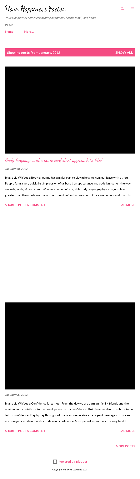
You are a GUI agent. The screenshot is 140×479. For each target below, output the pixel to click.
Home (9, 31)
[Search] (122, 7)
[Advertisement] (70, 255)
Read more (126, 205)
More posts (125, 446)
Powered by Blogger (70, 462)
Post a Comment (32, 205)
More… (29, 31)
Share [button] (10, 205)
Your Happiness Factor (35, 8)
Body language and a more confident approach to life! (53, 160)
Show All (124, 52)
